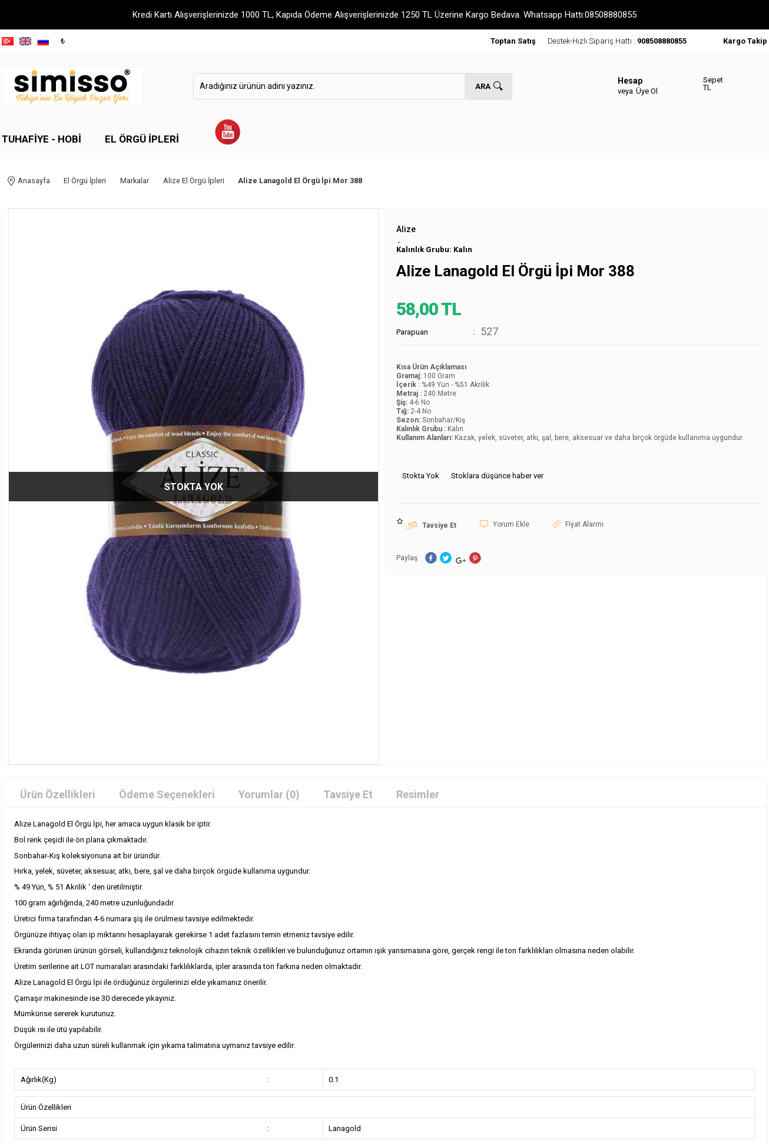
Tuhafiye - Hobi (41, 139)
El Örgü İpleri (142, 139)
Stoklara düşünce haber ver (497, 468)
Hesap (630, 80)
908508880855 (662, 41)
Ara (482, 86)
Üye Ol (647, 91)
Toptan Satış (513, 41)
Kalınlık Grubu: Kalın (434, 242)
